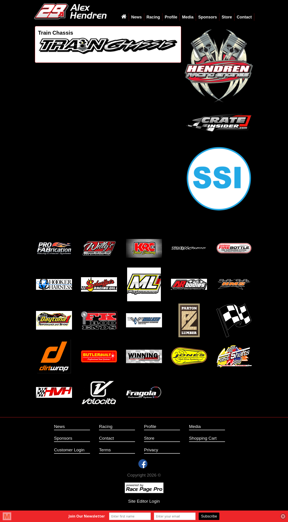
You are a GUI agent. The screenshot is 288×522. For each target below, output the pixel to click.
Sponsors (207, 17)
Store (227, 17)
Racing (153, 17)
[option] (108, 46)
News (136, 17)
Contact (244, 17)
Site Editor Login (144, 501)
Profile (171, 17)
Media (188, 17)
